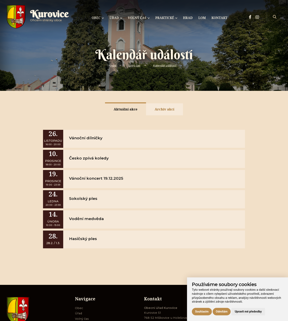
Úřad (78, 313)
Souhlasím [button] (202, 311)
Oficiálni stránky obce (49, 17)
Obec (79, 308)
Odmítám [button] (222, 311)
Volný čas (134, 65)
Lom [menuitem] (202, 18)
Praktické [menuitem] (166, 18)
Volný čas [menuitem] (139, 18)
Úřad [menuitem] (115, 18)
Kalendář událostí (165, 65)
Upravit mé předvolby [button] (248, 311)
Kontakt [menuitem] (219, 18)
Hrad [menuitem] (188, 18)
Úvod (112, 65)
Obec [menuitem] (98, 18)
